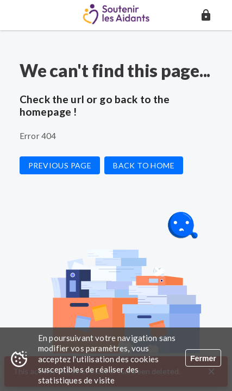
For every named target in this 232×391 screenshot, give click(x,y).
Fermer (203, 358)
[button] (206, 15)
